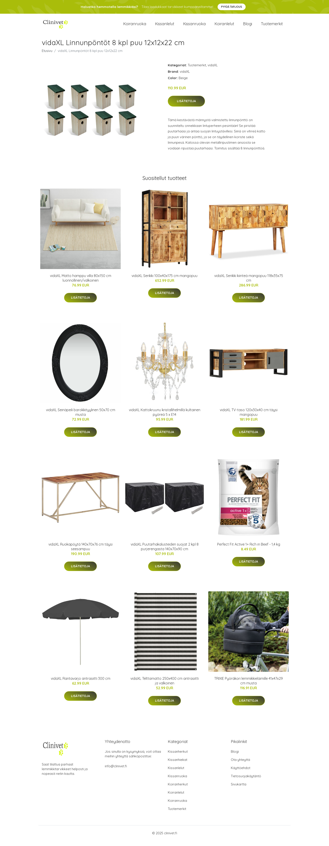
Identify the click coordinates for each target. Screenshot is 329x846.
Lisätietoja (186, 107)
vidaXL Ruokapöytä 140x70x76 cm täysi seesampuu (80, 551)
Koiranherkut (178, 789)
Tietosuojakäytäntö (246, 781)
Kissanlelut (164, 26)
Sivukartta (238, 789)
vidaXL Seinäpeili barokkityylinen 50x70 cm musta (80, 417)
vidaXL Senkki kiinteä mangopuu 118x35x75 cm (248, 283)
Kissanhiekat (177, 765)
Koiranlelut (224, 26)
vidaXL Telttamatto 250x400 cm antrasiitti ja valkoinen (164, 686)
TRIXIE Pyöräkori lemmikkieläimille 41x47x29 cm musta (248, 686)
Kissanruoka (194, 26)
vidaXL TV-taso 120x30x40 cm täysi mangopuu (248, 417)
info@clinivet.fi (116, 771)
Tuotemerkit (272, 26)
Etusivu (47, 56)
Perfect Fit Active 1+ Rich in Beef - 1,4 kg (248, 549)
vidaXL (213, 70)
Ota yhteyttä (240, 765)
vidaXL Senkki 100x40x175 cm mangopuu (164, 281)
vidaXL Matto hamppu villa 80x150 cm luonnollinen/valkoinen (80, 283)
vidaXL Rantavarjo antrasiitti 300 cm (80, 684)
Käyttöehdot (240, 773)
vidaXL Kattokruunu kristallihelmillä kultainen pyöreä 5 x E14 (164, 417)
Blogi (247, 26)
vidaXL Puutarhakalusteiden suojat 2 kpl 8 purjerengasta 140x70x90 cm (165, 551)
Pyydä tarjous (231, 6)
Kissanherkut (178, 757)
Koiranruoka (134, 26)
